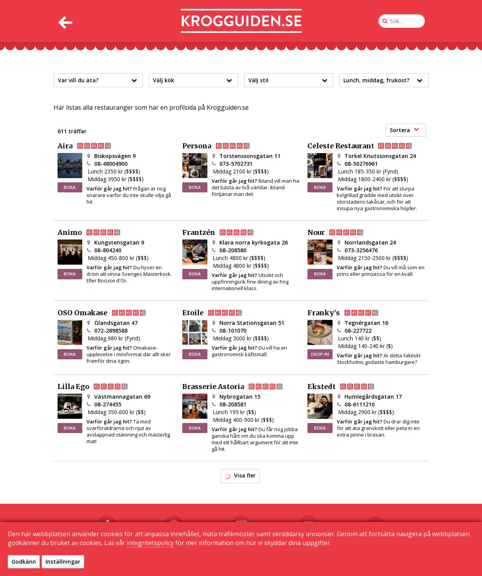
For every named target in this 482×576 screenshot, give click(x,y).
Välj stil (289, 80)
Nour (341, 232)
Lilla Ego (99, 386)
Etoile (218, 313)
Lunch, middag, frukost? (384, 80)
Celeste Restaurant (366, 146)
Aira (91, 146)
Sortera (404, 130)
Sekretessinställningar (335, 561)
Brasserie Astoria (238, 386)
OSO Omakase (108, 313)
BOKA (70, 187)
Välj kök (194, 80)
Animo (95, 232)
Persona (222, 146)
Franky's (349, 313)
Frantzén (224, 232)
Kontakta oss (224, 561)
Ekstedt (347, 386)
